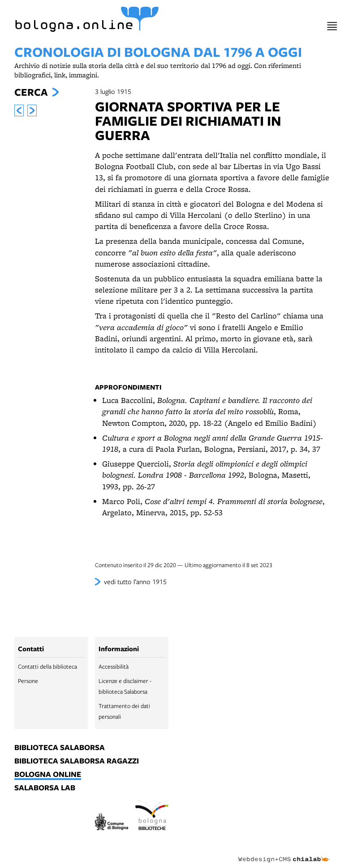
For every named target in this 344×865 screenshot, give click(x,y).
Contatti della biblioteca (47, 666)
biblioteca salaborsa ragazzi (76, 761)
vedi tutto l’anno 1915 (135, 581)
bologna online (47, 774)
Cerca (30, 92)
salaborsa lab (44, 788)
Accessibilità (114, 666)
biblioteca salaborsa (59, 747)
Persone (28, 681)
